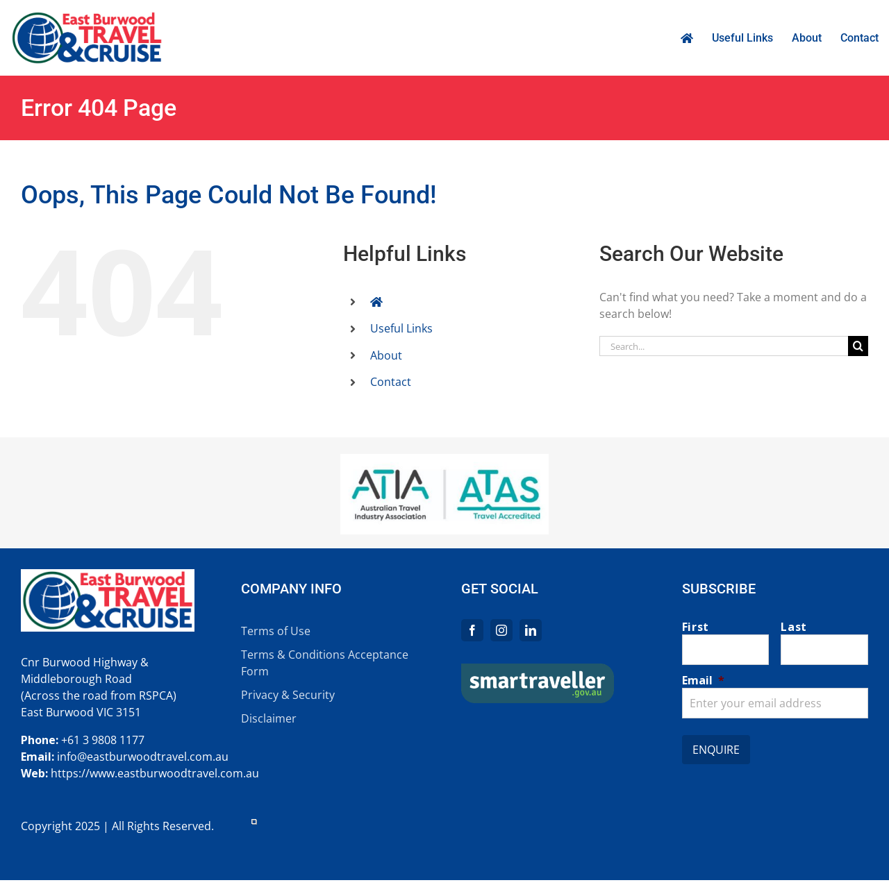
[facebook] (472, 630)
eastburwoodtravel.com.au (158, 756)
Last (794, 626)
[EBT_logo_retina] (86, 16)
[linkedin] (531, 630)
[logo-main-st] (537, 669)
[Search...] (723, 346)
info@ (72, 756)
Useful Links (401, 328)
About (386, 355)
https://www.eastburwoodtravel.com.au (155, 773)
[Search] (858, 346)
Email (703, 680)
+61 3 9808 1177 (102, 740)
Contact (390, 381)
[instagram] (501, 630)
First (695, 626)
